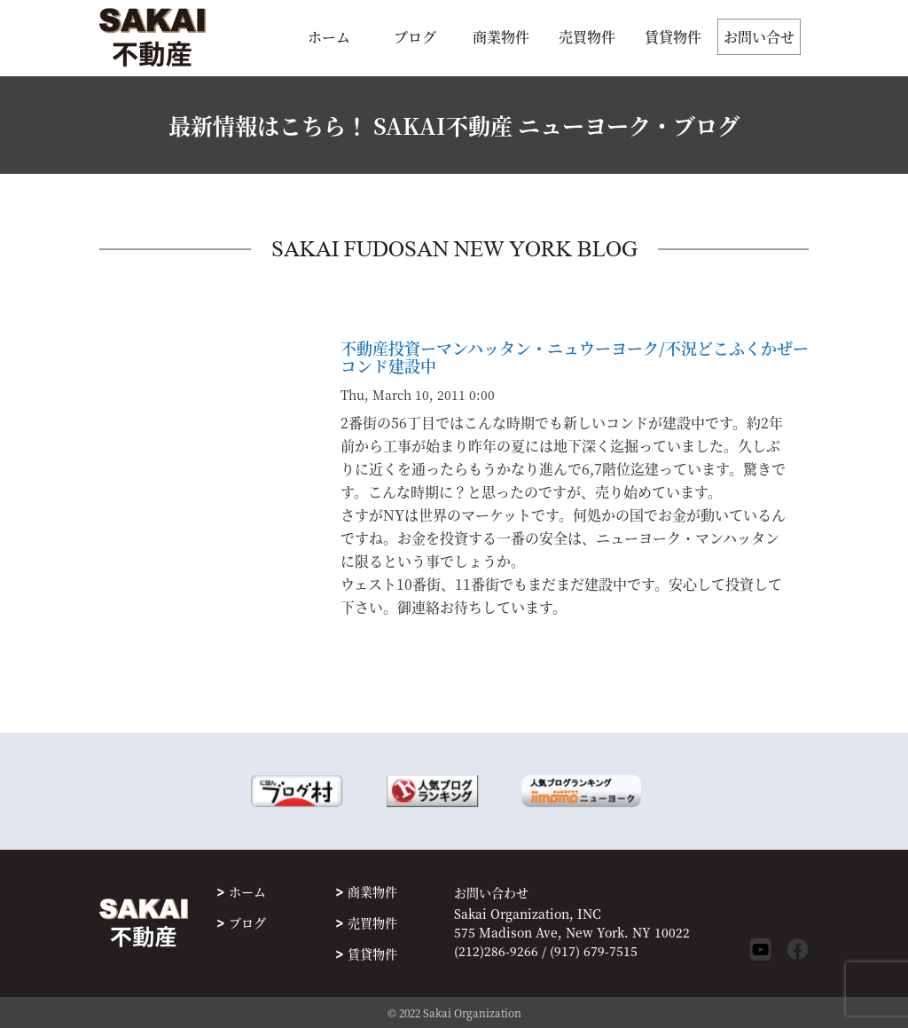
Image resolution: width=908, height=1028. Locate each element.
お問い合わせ (491, 892)
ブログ (415, 37)
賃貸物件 (673, 37)
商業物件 (501, 37)
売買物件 (587, 37)
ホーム (329, 37)
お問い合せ (759, 37)
